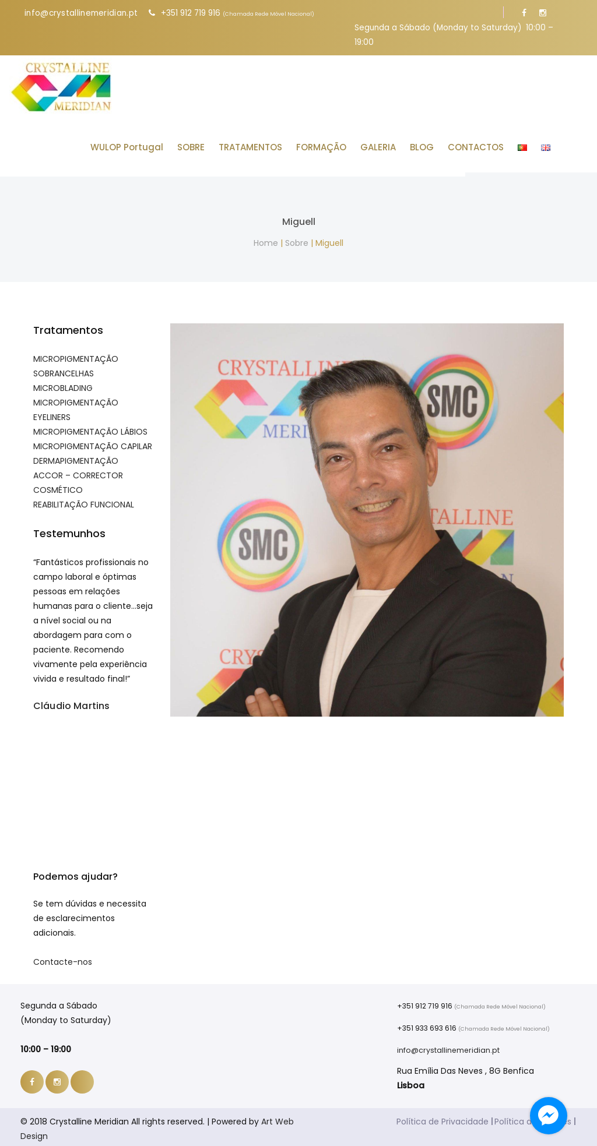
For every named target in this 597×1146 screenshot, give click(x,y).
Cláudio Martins (71, 701)
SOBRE (206, 143)
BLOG (437, 143)
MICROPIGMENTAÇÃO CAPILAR (92, 442)
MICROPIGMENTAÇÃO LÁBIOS (90, 427)
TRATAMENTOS (265, 143)
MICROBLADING (63, 384)
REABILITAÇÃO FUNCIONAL (83, 500)
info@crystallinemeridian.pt (81, 13)
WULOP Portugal (142, 143)
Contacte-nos (62, 958)
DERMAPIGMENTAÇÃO (75, 457)
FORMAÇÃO (336, 143)
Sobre (296, 239)
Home (266, 239)
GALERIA (393, 143)
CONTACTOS (491, 143)
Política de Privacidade (442, 1117)
